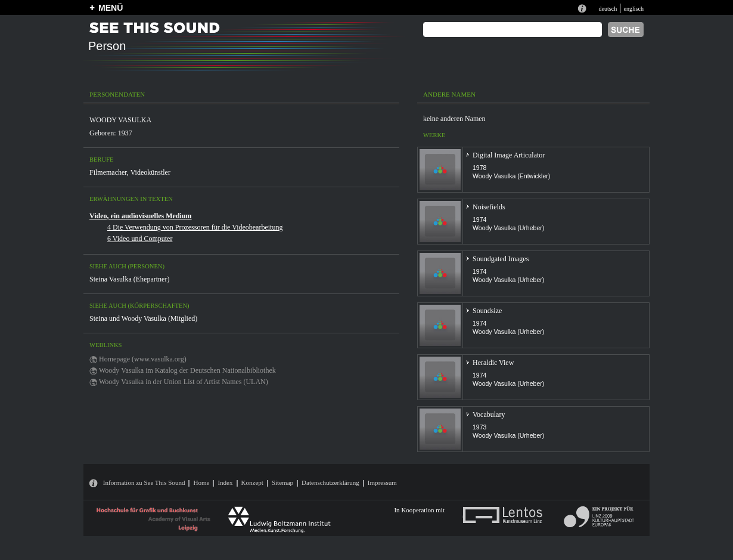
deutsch (607, 8)
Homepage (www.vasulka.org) (143, 359)
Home (201, 482)
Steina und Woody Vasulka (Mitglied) (143, 318)
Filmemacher (108, 172)
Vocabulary (489, 414)
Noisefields (489, 207)
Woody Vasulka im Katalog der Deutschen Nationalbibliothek (187, 370)
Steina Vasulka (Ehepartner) (129, 279)
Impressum (382, 482)
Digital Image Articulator (509, 155)
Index (225, 482)
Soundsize (487, 311)
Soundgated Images (501, 259)
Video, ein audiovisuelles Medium (140, 216)
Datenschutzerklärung (330, 482)
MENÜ (110, 8)
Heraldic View (493, 362)
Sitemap (282, 482)
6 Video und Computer (139, 238)
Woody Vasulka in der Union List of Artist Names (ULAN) (183, 382)
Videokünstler (150, 172)
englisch (633, 8)
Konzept (252, 482)
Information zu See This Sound (144, 482)
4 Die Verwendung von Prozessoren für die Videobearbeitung (194, 227)
